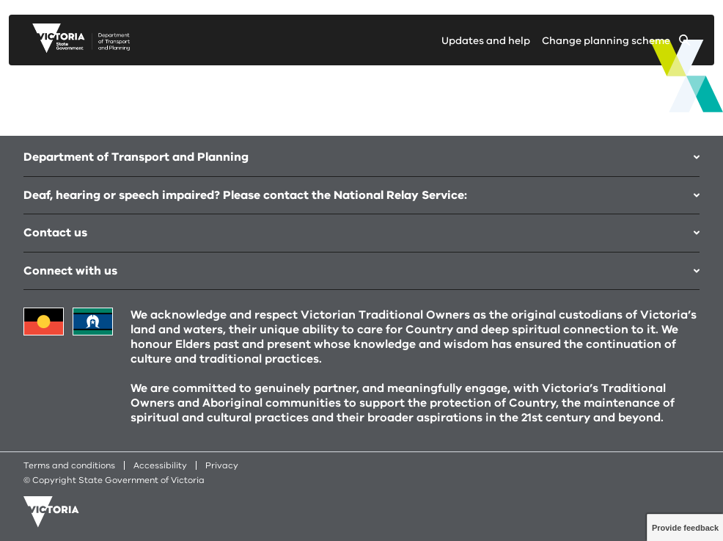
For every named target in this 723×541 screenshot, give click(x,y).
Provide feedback (685, 527)
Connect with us (361, 271)
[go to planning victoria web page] (81, 49)
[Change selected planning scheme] (616, 44)
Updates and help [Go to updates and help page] (485, 41)
